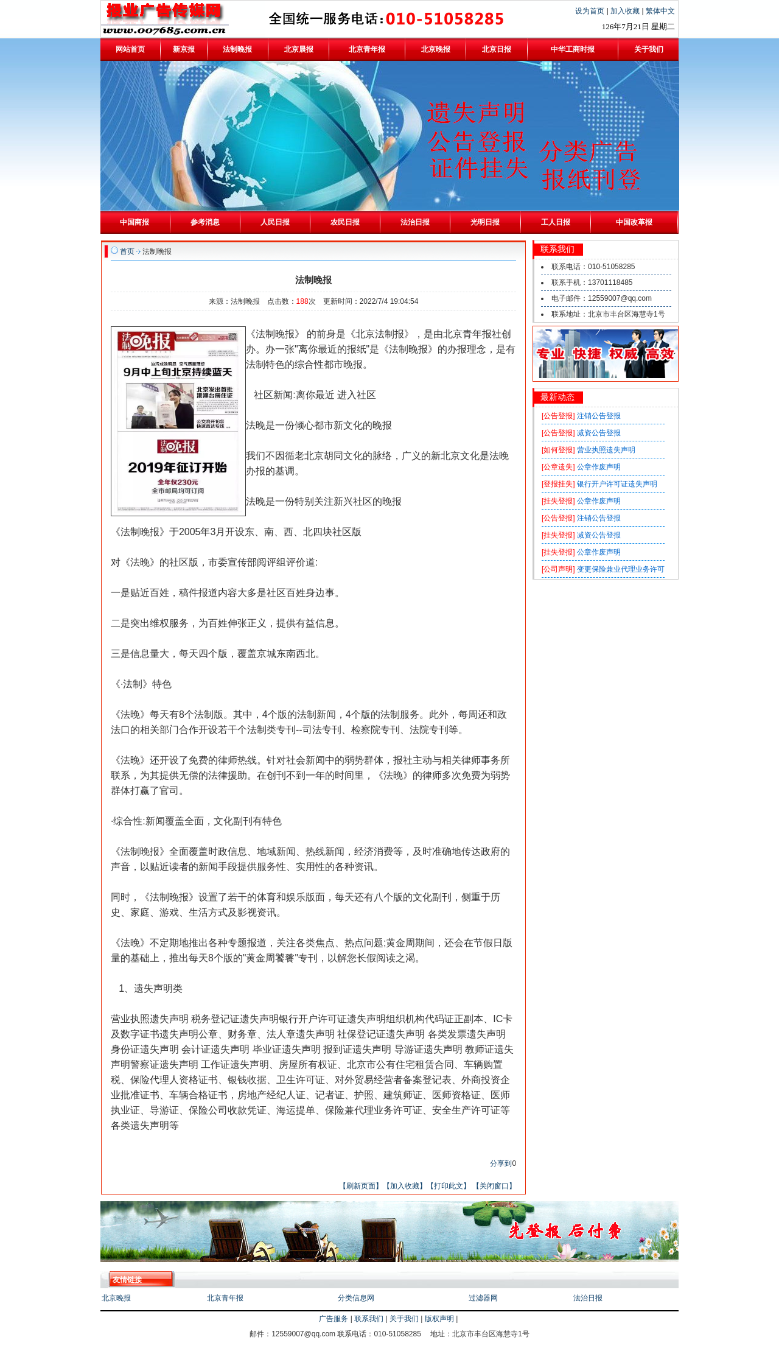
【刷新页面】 (361, 1186)
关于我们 (404, 1318)
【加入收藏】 (405, 1186)
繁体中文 (660, 11)
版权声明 (439, 1318)
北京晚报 (116, 1298)
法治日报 (588, 1298)
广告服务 (333, 1318)
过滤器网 (483, 1298)
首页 (127, 251)
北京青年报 (225, 1298)
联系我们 (368, 1318)
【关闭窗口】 (494, 1186)
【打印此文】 (448, 1186)
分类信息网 (356, 1298)
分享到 (501, 1163)
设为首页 (590, 11)
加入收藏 (625, 11)
